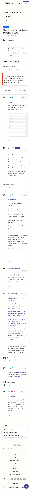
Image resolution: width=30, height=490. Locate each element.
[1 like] (9, 66)
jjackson (10, 40)
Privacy (23, 487)
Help (15, 458)
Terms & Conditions (8, 449)
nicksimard (11, 391)
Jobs (15, 466)
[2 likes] (9, 358)
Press (15, 463)
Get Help (5, 12)
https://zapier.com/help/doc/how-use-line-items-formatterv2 (17, 321)
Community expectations (11, 435)
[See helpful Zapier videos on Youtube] (24, 479)
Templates (15, 471)
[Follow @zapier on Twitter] (21, 479)
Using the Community (10, 432)
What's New (6, 16)
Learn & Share (15, 12)
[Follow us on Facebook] (11, 479)
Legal (17, 487)
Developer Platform (15, 460)
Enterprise (15, 469)
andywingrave (12, 293)
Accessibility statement (21, 449)
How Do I (5, 21)
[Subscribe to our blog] (18, 479)
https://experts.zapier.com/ (16, 249)
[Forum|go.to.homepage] (11, 3)
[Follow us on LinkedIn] (15, 479)
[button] (26, 3)
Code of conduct (9, 430)
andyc (10, 97)
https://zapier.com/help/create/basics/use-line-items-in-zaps (17, 337)
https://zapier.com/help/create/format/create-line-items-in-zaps (17, 314)
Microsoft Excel (14, 61)
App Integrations (15, 474)
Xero (5, 61)
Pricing (15, 455)
